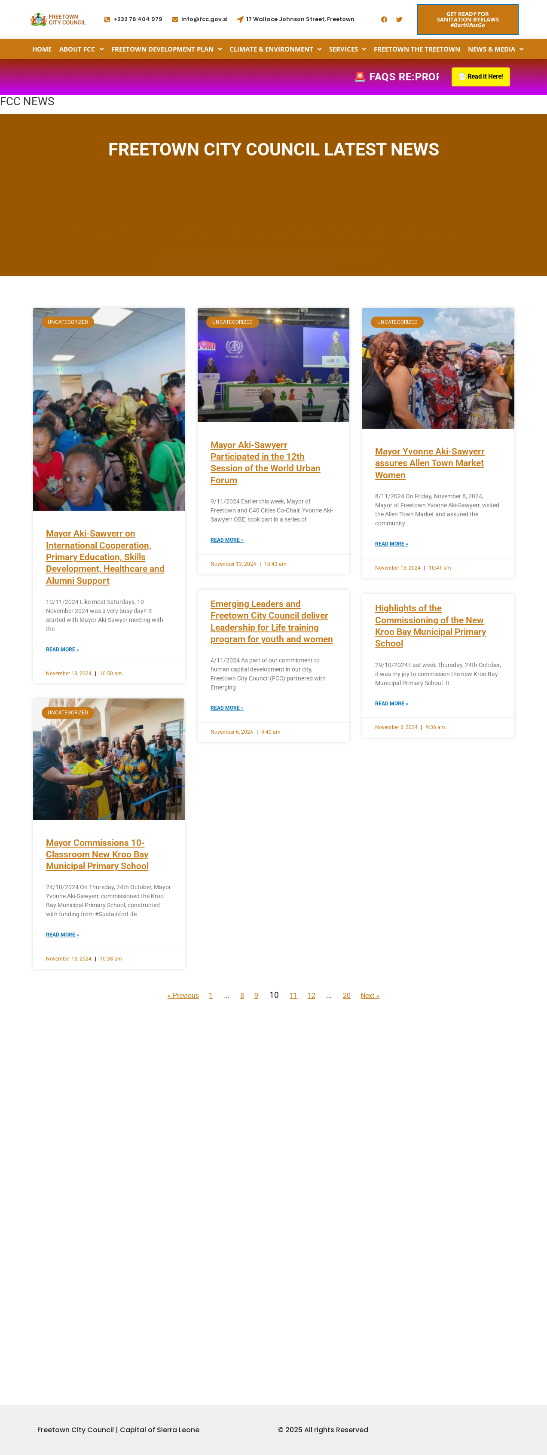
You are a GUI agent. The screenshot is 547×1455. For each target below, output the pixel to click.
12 (316, 1114)
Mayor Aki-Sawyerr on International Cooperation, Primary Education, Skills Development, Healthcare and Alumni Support (105, 675)
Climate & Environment (275, 49)
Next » (384, 1114)
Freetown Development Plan (166, 49)
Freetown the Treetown (417, 49)
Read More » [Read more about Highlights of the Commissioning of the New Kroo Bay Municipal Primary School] (391, 821)
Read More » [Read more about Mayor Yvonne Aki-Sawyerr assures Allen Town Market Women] (391, 662)
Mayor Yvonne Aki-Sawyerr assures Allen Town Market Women (430, 582)
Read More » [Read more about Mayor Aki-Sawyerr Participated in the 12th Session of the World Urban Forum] (227, 659)
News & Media (495, 49)
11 (295, 1114)
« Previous (170, 1114)
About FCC (81, 49)
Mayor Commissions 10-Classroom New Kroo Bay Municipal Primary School (97, 973)
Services (347, 49)
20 (356, 1114)
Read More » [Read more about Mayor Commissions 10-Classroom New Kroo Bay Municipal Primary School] (62, 1054)
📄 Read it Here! (479, 77)
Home (42, 49)
